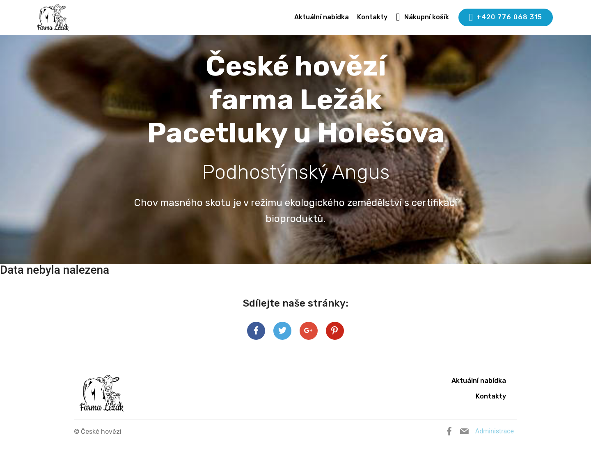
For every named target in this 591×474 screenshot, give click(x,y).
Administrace (494, 431)
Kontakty (372, 17)
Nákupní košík (422, 17)
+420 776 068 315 (505, 17)
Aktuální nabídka (321, 17)
